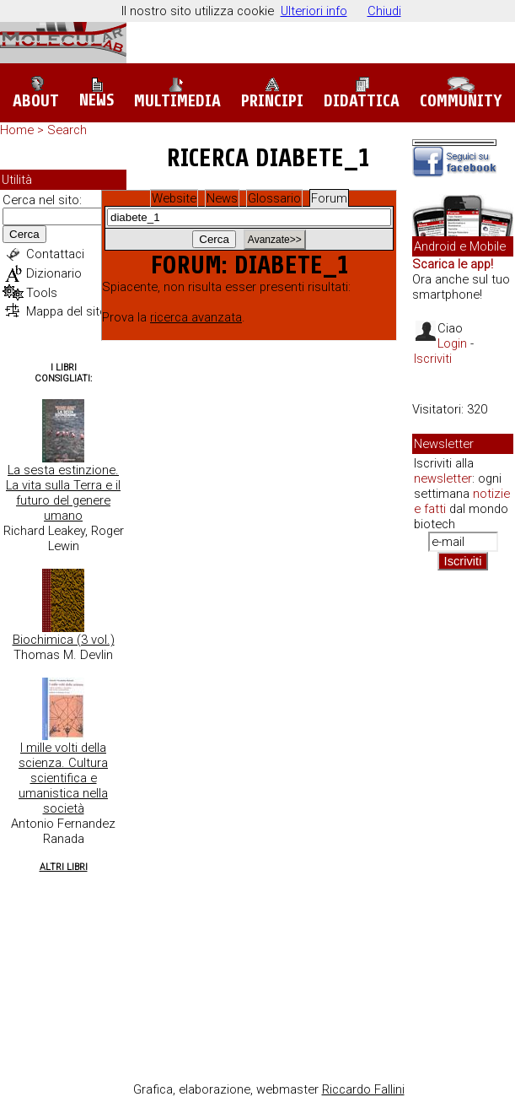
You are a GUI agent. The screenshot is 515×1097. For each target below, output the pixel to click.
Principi (272, 93)
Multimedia (177, 93)
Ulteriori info (314, 11)
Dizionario (54, 273)
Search (67, 130)
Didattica (362, 93)
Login (452, 343)
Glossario (274, 198)
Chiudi (384, 11)
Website (174, 198)
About (36, 93)
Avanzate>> (275, 240)
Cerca (24, 234)
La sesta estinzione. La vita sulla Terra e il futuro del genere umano (63, 492)
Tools (41, 292)
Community (461, 94)
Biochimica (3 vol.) (64, 639)
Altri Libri (64, 867)
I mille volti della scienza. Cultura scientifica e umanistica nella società (63, 778)
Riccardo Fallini (363, 1089)
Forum (329, 198)
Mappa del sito (66, 311)
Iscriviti (433, 358)
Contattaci (55, 254)
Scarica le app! (452, 264)
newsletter (443, 478)
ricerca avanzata (196, 317)
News (96, 94)
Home (17, 130)
